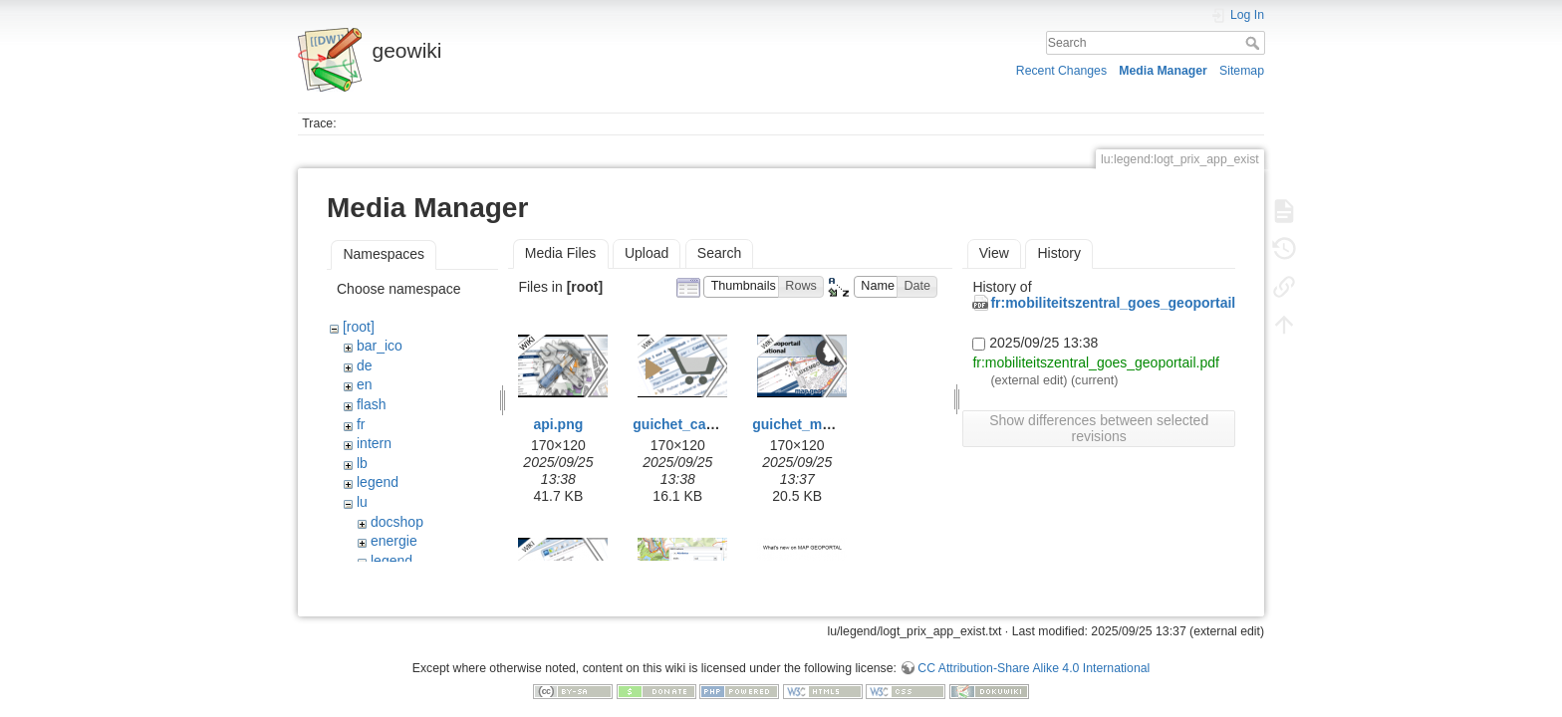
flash (372, 404)
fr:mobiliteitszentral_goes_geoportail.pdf (1125, 303)
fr (361, 424)
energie (394, 541)
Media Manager (1163, 71)
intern (374, 443)
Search (1254, 43)
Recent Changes (1061, 71)
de (365, 365)
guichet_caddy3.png (700, 424)
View (994, 253)
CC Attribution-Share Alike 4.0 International (1033, 651)
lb (362, 463)
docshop (397, 522)
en (365, 384)
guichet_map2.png (814, 424)
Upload (646, 253)
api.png (559, 424)
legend (377, 482)
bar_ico (379, 346)
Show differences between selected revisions (1098, 428)
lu (362, 502)
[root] (359, 327)
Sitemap (1241, 71)
